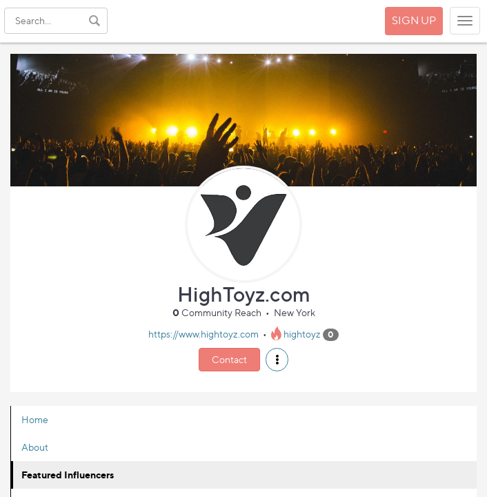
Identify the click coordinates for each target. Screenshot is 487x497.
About (34, 447)
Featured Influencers (67, 474)
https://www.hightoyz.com (203, 334)
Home (34, 419)
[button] (277, 359)
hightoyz (302, 334)
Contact (229, 359)
